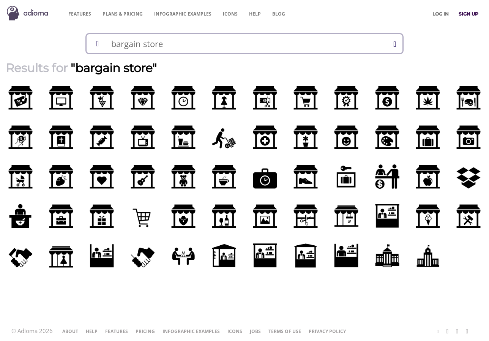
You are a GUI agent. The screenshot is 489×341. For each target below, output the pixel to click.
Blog (278, 14)
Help (255, 14)
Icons (230, 14)
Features (79, 14)
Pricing (123, 14)
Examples (182, 14)
